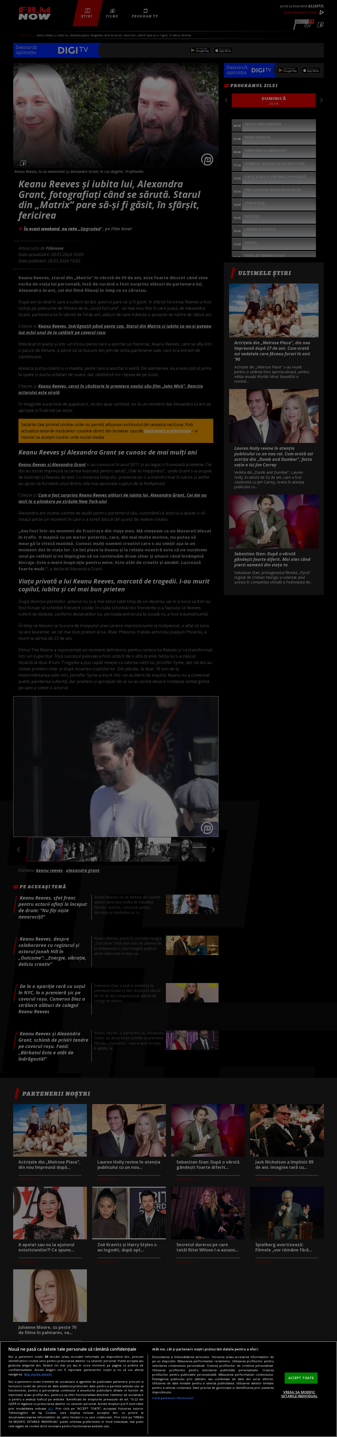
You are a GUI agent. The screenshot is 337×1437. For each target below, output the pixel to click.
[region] (168, 1389)
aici (50, 1408)
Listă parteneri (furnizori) (172, 1398)
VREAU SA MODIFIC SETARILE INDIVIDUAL (299, 1394)
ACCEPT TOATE (301, 1377)
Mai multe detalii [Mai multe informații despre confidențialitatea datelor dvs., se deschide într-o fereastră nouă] (38, 1374)
